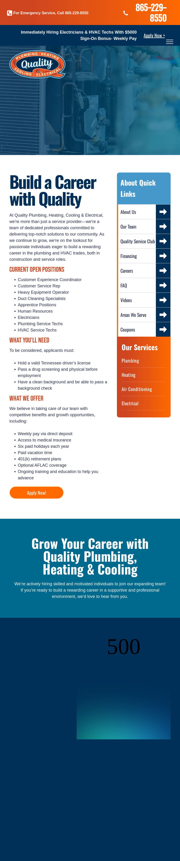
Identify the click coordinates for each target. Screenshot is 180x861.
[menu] (170, 42)
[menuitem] (144, 360)
